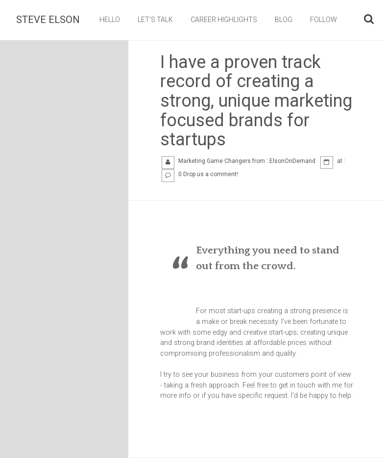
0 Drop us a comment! (208, 174)
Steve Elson (48, 19)
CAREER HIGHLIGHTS (224, 19)
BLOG (283, 19)
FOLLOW (323, 19)
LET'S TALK (155, 19)
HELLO (109, 19)
